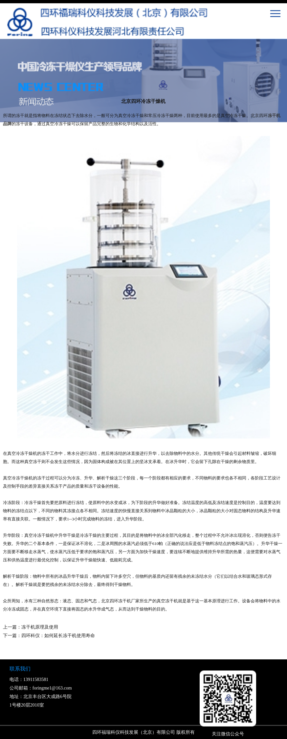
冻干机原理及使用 (39, 627)
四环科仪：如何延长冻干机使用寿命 (58, 635)
